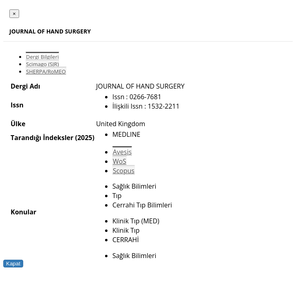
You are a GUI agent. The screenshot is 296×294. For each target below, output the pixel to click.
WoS (119, 161)
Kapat (13, 264)
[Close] (14, 13)
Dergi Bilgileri (42, 56)
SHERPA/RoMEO (46, 71)
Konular (23, 211)
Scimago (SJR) (42, 64)
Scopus (123, 170)
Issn (17, 104)
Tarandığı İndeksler (42, 137)
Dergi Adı (25, 86)
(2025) (84, 137)
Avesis (122, 151)
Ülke (18, 123)
